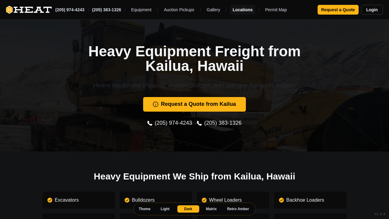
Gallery (213, 9)
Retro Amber (238, 209)
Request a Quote (338, 9)
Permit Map (276, 9)
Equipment (141, 9)
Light (165, 209)
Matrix (211, 209)
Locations (242, 9)
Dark (188, 209)
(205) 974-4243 (69, 9)
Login (372, 9)
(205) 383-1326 (106, 9)
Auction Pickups (179, 9)
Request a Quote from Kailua (194, 104)
